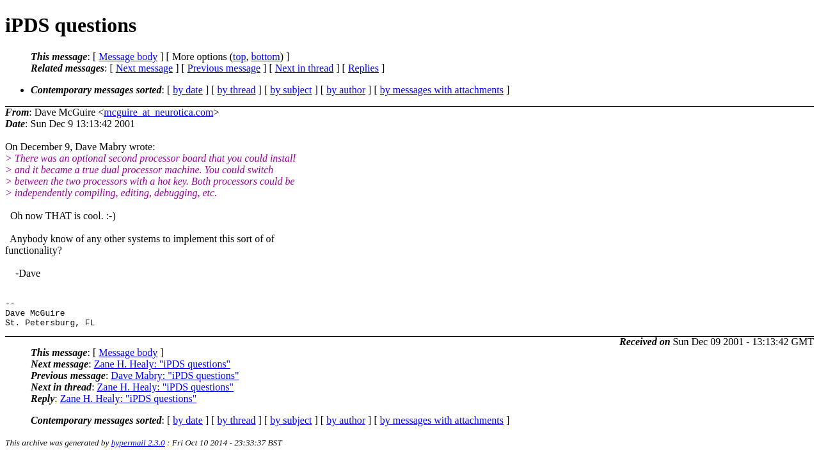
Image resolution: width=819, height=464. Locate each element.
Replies (363, 68)
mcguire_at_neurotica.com (158, 112)
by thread (237, 89)
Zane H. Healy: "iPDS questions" (162, 369)
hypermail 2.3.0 (138, 448)
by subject (291, 89)
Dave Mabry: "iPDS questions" (175, 381)
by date (188, 89)
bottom (265, 56)
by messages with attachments (442, 89)
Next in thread (304, 68)
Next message (144, 68)
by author (345, 89)
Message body (128, 56)
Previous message (223, 68)
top (239, 56)
